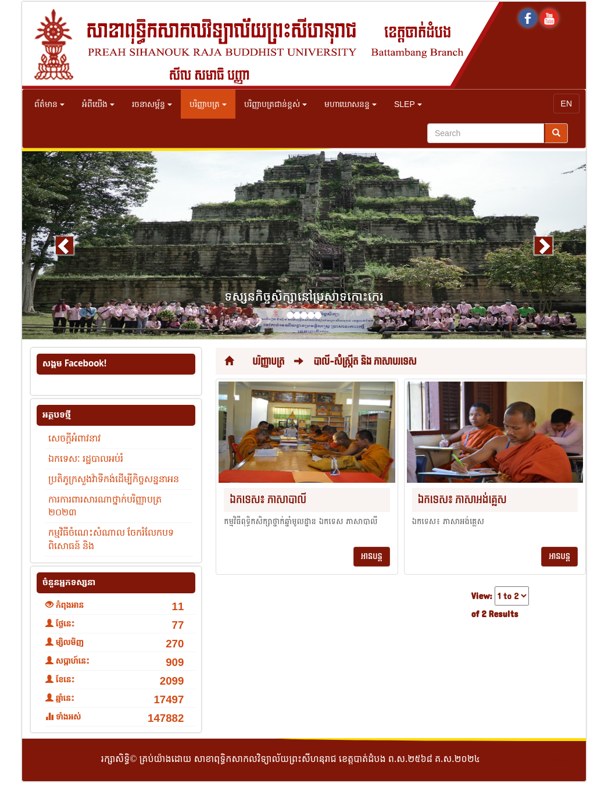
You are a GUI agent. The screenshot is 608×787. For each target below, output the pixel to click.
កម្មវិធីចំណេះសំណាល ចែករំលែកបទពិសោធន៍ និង (111, 539)
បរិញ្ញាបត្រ (208, 104)
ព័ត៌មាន (49, 104)
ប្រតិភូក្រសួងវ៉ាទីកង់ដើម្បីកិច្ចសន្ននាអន (113, 479)
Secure (563, 760)
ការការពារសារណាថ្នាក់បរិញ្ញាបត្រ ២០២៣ (105, 506)
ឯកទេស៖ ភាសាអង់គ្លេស (462, 500)
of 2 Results (494, 614)
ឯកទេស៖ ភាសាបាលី (268, 500)
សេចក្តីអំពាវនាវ (74, 438)
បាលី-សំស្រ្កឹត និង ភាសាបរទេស (364, 361)
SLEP (408, 104)
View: (481, 596)
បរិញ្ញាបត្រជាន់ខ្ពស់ (275, 104)
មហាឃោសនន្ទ (350, 104)
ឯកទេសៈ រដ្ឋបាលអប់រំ (85, 459)
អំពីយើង (98, 104)
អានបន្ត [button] (371, 556)
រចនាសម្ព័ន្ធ (152, 104)
